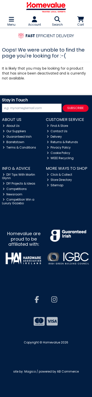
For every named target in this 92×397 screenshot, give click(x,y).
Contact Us (57, 131)
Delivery (54, 136)
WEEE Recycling (60, 158)
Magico (30, 371)
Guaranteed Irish (17, 136)
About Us (11, 126)
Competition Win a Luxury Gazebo (18, 201)
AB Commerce (68, 371)
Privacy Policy (59, 147)
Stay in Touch (15, 100)
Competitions (15, 189)
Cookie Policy (58, 153)
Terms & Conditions (19, 147)
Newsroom (12, 194)
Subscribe (75, 108)
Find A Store (57, 126)
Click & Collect (59, 174)
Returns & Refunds (62, 142)
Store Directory (59, 180)
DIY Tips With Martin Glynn (18, 176)
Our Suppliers (14, 131)
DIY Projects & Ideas (19, 183)
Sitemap (55, 185)
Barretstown (13, 142)
